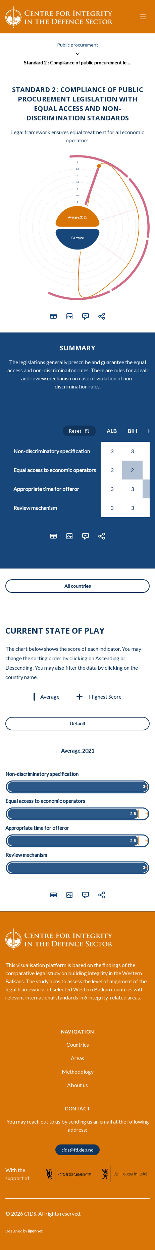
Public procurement (77, 45)
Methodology (78, 1071)
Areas (77, 1058)
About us (77, 1085)
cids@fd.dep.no (77, 1150)
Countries (77, 1044)
